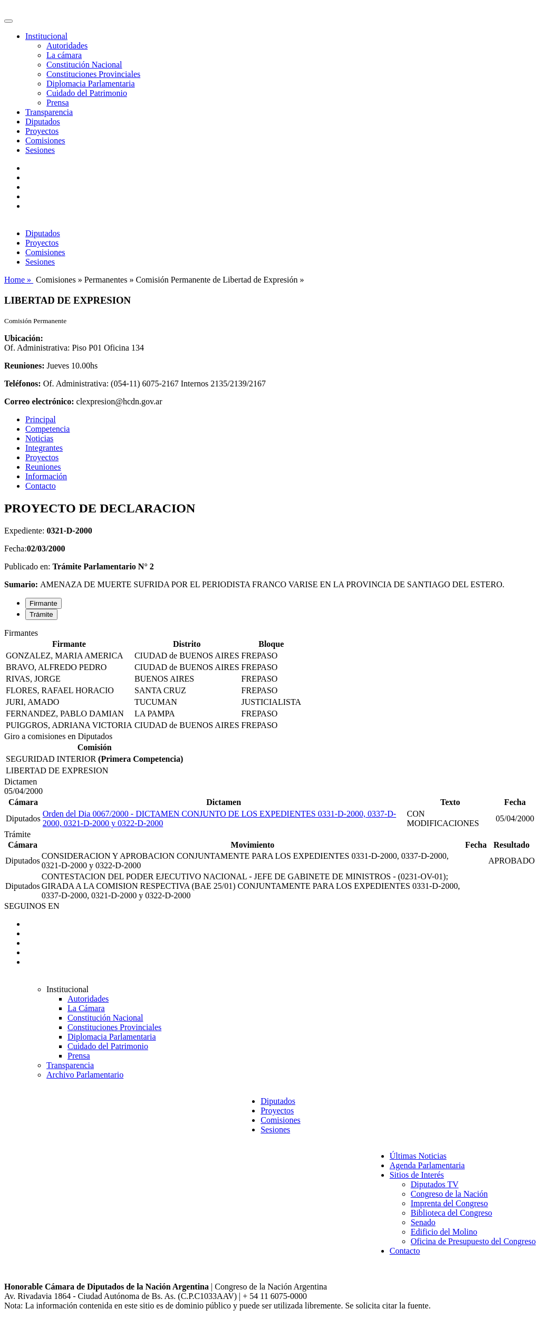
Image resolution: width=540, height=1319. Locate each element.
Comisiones (45, 140)
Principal (40, 419)
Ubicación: (23, 338)
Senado (423, 1222)
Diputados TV (435, 1184)
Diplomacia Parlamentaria (90, 83)
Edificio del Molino (444, 1231)
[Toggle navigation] (8, 21)
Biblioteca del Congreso (452, 1212)
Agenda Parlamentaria (427, 1165)
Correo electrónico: (39, 401)
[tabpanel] (270, 680)
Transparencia (49, 112)
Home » (18, 279)
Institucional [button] (46, 36)
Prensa (57, 102)
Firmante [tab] (43, 603)
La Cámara (86, 1008)
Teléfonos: (22, 383)
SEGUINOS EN (31, 905)
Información (46, 476)
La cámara (64, 55)
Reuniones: (24, 365)
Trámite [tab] (41, 614)
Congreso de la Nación (449, 1193)
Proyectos (42, 131)
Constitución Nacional (84, 64)
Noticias (39, 438)
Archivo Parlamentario (84, 1074)
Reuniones (43, 466)
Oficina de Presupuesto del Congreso (473, 1241)
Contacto (40, 485)
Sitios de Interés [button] (417, 1174)
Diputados (42, 121)
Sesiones (40, 150)
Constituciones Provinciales (93, 74)
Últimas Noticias (418, 1155)
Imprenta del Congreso (449, 1203)
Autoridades (67, 45)
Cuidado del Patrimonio (86, 93)
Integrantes (44, 447)
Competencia (47, 428)
